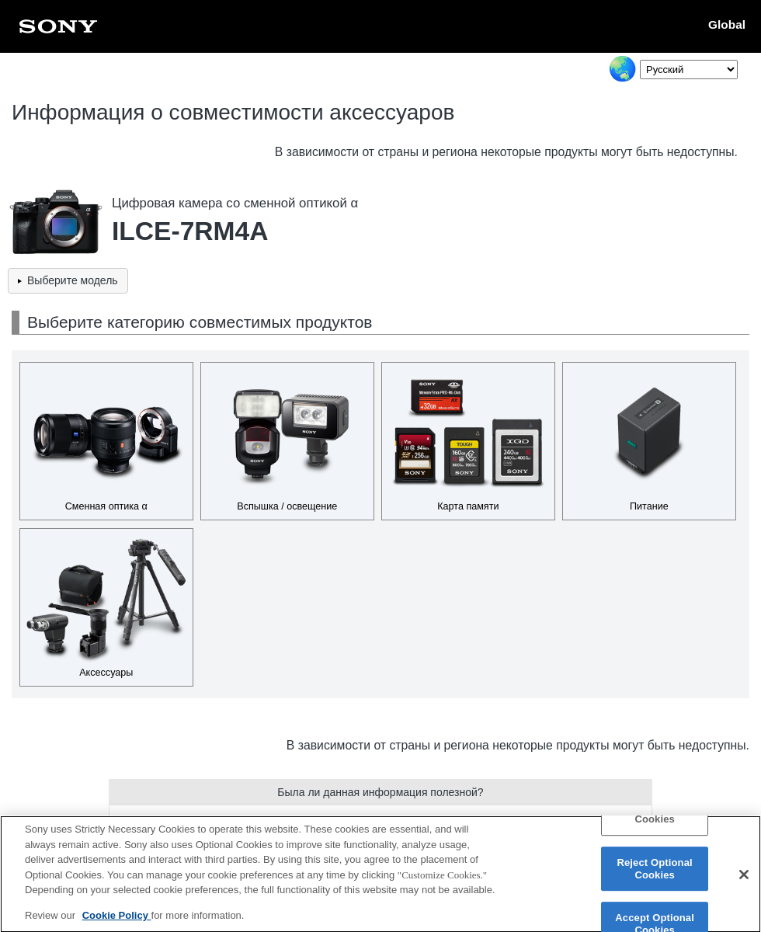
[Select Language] (689, 69)
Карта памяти (468, 506)
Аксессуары (106, 672)
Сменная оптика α (106, 506)
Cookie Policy (116, 922)
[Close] (744, 881)
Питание (649, 506)
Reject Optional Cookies (654, 876)
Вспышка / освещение (287, 506)
